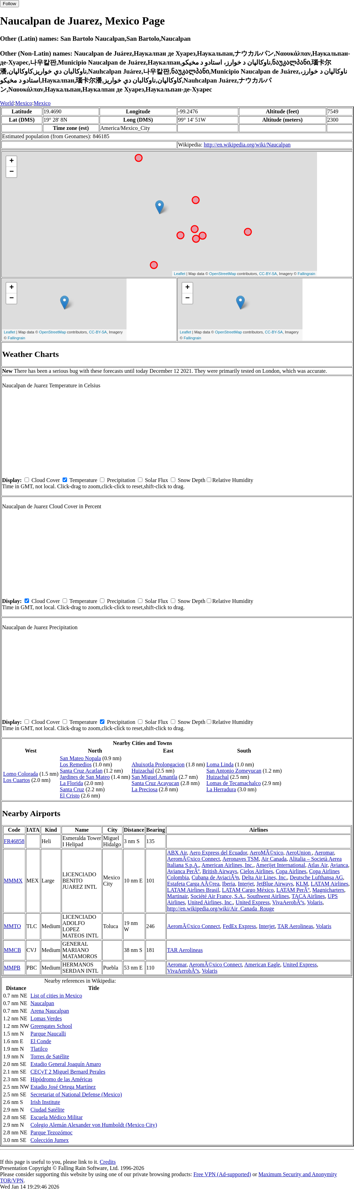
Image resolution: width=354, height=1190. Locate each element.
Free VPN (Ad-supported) (222, 1174)
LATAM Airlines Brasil (193, 890)
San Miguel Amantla (154, 777)
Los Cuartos (16, 780)
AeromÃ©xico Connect (193, 859)
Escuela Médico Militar (56, 1117)
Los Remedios (76, 764)
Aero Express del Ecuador (218, 853)
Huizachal (143, 771)
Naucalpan (42, 1003)
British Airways (219, 871)
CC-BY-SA (268, 274)
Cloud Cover (45, 480)
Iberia (228, 884)
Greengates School (51, 1026)
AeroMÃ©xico (266, 853)
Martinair (177, 896)
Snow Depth (191, 480)
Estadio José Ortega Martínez (63, 1087)
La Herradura (221, 789)
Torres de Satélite (49, 1056)
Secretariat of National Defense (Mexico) (76, 1094)
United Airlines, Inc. (210, 902)
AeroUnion (299, 853)
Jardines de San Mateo (85, 777)
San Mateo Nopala (80, 758)
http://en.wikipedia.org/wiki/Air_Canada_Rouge (220, 909)
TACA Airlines (308, 896)
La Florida (71, 783)
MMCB (12, 950)
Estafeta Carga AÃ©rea (193, 884)
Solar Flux (156, 480)
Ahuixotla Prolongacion (158, 764)
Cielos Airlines (256, 871)
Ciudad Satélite (47, 1110)
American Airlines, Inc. (227, 865)
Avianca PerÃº (183, 871)
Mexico (23, 103)
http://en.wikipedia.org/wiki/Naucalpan (247, 145)
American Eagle (262, 964)
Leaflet (179, 274)
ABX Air (177, 853)
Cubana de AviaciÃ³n (215, 877)
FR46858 (14, 841)
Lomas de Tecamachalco (233, 783)
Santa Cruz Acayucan (155, 783)
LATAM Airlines (329, 884)
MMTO (12, 926)
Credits (107, 1162)
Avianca (339, 865)
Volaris (315, 902)
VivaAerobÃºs (288, 902)
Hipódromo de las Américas (61, 1079)
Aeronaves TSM (240, 859)
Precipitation (121, 480)
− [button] (11, 172)
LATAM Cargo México (248, 890)
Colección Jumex (49, 1140)
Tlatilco (39, 1049)
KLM (302, 884)
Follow (9, 3)
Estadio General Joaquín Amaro (65, 1064)
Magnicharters (328, 890)
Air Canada (274, 859)
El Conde (40, 1041)
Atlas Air (318, 865)
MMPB (12, 968)
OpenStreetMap (222, 274)
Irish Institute (45, 1102)
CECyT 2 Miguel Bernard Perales (67, 1072)
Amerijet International (280, 865)
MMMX (13, 881)
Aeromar (324, 853)
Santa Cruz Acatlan (81, 771)
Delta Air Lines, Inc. (264, 877)
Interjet (246, 884)
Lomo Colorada (20, 774)
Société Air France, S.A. (217, 896)
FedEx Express (239, 926)
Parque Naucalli (48, 1034)
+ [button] (11, 161)
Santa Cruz (72, 789)
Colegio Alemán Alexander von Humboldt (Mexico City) (93, 1125)
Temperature (83, 480)
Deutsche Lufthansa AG (316, 877)
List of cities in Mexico (56, 996)
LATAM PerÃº (292, 890)
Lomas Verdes (46, 1018)
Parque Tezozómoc (51, 1132)
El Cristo (70, 796)
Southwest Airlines (268, 896)
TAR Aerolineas (295, 926)
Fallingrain (306, 274)
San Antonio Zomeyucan (233, 771)
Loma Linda (220, 764)
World (7, 103)
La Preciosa (145, 789)
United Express (252, 902)
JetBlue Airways (275, 884)
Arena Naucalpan (49, 1011)
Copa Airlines (291, 871)
